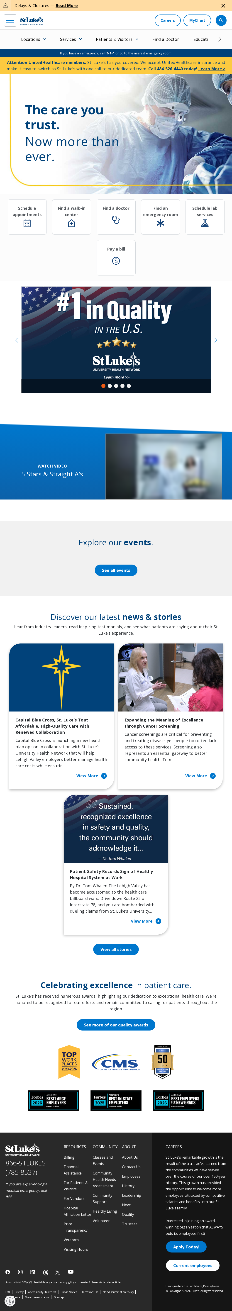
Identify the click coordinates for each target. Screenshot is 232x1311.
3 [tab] (116, 386)
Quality (128, 1214)
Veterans (71, 1239)
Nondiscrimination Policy (118, 1292)
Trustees (129, 1223)
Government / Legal (37, 1297)
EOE (7, 1292)
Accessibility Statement (42, 1292)
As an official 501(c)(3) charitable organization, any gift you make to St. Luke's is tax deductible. (63, 1282)
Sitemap (59, 1297)
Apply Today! (186, 1247)
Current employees (192, 1265)
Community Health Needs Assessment (104, 1179)
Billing (69, 1157)
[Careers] (167, 20)
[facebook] (8, 1272)
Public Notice (69, 1292)
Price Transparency (76, 1227)
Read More (67, 5)
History (128, 1185)
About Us (130, 1157)
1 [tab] (103, 386)
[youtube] (70, 1272)
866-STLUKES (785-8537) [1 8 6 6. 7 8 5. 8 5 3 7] (25, 1167)
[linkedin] (33, 1272)
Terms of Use (90, 1292)
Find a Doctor (165, 39)
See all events (116, 570)
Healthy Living (105, 1211)
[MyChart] (197, 20)
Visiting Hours (76, 1249)
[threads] (46, 1272)
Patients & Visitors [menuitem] (114, 39)
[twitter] (58, 1272)
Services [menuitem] (68, 39)
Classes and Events (103, 1160)
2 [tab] (110, 386)
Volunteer (101, 1220)
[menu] (10, 20)
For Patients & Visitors (76, 1186)
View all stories (116, 949)
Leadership (131, 1195)
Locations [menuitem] (30, 39)
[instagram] (21, 1272)
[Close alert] (223, 6)
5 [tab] (129, 386)
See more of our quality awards (116, 1025)
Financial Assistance (73, 1170)
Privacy (19, 1292)
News (127, 1204)
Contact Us (131, 1166)
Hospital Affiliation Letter (77, 1211)
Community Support (102, 1198)
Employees (131, 1176)
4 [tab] (122, 386)
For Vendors (74, 1198)
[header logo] (31, 20)
